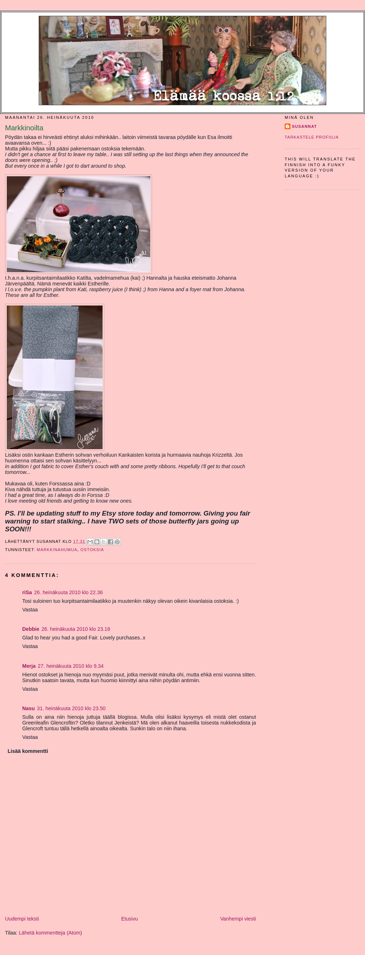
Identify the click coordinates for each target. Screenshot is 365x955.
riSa (27, 592)
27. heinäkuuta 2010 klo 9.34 (71, 666)
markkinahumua (57, 550)
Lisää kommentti (28, 751)
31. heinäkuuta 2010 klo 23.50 (71, 708)
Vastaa (30, 609)
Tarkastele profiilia (312, 137)
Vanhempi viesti (238, 919)
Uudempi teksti (22, 919)
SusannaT (304, 126)
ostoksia (92, 550)
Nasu (28, 708)
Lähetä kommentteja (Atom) (50, 933)
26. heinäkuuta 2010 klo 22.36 (68, 592)
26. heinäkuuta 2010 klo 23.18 (76, 629)
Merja (28, 666)
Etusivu (129, 919)
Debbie (30, 629)
